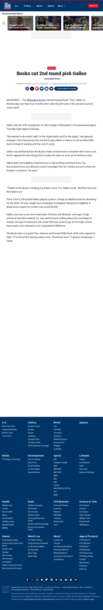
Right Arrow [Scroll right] (98, 23)
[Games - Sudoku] (5, 552)
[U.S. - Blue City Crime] (8, 426)
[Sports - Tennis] (56, 485)
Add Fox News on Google (67, 88)
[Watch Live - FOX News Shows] (35, 540)
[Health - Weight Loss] (7, 505)
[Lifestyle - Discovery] (83, 469)
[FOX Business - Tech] (56, 525)
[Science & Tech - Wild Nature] (84, 525)
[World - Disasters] (58, 436)
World (39, 6)
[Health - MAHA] (5, 528)
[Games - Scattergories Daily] (10, 540)
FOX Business (61, 501)
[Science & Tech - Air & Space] (84, 505)
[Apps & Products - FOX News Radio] (86, 556)
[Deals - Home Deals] (33, 512)
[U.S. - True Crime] (7, 436)
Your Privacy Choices (52, 587)
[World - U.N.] (55, 426)
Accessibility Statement (20, 590)
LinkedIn (51, 580)
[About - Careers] (57, 543)
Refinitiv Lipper (89, 599)
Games (6, 536)
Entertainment (36, 455)
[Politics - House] (30, 433)
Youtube (42, 580)
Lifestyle (84, 455)
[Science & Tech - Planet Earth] (84, 521)
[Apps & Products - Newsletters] (84, 563)
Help (80, 587)
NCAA (48, 203)
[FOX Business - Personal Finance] (61, 505)
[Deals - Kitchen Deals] (33, 515)
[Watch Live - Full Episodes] (33, 550)
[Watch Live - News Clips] (32, 556)
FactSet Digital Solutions (32, 599)
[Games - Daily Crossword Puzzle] (12, 565)
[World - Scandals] (57, 449)
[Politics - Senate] (31, 429)
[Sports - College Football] (60, 462)
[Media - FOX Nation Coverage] (11, 459)
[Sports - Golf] (55, 482)
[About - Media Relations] (60, 553)
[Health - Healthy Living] (8, 521)
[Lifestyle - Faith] (81, 466)
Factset (87, 596)
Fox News (7, 6)
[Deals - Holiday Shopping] (35, 505)
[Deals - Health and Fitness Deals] (38, 524)
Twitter (32, 89)
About (57, 536)
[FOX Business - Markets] (57, 512)
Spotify (71, 580)
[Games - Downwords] (7, 549)
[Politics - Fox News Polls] (34, 442)
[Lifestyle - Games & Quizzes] (86, 472)
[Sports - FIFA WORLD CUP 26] (62, 488)
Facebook (27, 89)
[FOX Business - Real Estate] (58, 521)
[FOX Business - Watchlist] (57, 515)
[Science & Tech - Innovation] (83, 512)
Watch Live (34, 536)
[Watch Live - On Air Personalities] (36, 546)
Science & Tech (88, 501)
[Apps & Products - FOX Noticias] (84, 550)
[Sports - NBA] (55, 475)
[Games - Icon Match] (6, 562)
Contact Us (88, 587)
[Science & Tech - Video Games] (85, 515)
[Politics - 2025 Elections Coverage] (38, 446)
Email (51, 89)
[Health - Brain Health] (7, 512)
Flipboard (37, 89)
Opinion (51, 6)
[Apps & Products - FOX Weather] (85, 543)
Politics (27, 6)
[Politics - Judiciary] (32, 436)
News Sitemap (35, 590)
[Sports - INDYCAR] (57, 472)
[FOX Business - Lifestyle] (57, 518)
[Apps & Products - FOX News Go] (85, 540)
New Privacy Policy (36, 587)
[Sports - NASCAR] (57, 469)
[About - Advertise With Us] (61, 550)
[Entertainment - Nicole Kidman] (34, 472)
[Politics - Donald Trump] (34, 426)
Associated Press (52, 79)
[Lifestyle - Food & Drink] (84, 462)
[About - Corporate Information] (63, 556)
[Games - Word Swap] (7, 555)
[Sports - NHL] (55, 479)
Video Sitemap (48, 590)
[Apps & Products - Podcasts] (83, 566)
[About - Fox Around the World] (63, 546)
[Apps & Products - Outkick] (82, 559)
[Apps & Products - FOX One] (83, 569)
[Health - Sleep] (4, 515)
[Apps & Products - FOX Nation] (84, 546)
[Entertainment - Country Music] (34, 469)
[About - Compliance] (59, 559)
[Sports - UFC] (55, 492)
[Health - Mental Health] (8, 525)
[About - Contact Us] (58, 540)
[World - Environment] (59, 442)
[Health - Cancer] (5, 508)
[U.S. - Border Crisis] (7, 433)
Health (6, 501)
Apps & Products (88, 536)
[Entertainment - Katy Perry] (32, 462)
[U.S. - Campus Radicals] (9, 429)
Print (47, 89)
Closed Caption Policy (70, 587)
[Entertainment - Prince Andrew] (34, 459)
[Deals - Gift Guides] (32, 508)
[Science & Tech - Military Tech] (84, 518)
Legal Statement (48, 599)
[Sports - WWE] (56, 495)
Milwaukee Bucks (36, 100)
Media (5, 455)
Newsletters (66, 580)
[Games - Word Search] (7, 559)
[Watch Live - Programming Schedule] (38, 543)
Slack (56, 580)
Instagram (37, 580)
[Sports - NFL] (55, 459)
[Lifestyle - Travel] (82, 459)
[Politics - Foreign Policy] (34, 439)
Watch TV (93, 6)
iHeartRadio (76, 580)
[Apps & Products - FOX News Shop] (86, 553)
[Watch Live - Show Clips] (32, 553)
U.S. (17, 6)
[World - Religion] (57, 446)
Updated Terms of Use (19, 587)
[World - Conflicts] (57, 429)
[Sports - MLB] (55, 466)
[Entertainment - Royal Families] (34, 466)
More (60, 6)
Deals (31, 501)
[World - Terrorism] (58, 433)
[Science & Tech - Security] (82, 508)
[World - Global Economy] (60, 439)
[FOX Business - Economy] (58, 508)
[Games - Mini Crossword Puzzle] (11, 568)
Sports (51, 68)
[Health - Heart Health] (7, 518)
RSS (61, 580)
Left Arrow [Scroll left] (3, 23)
